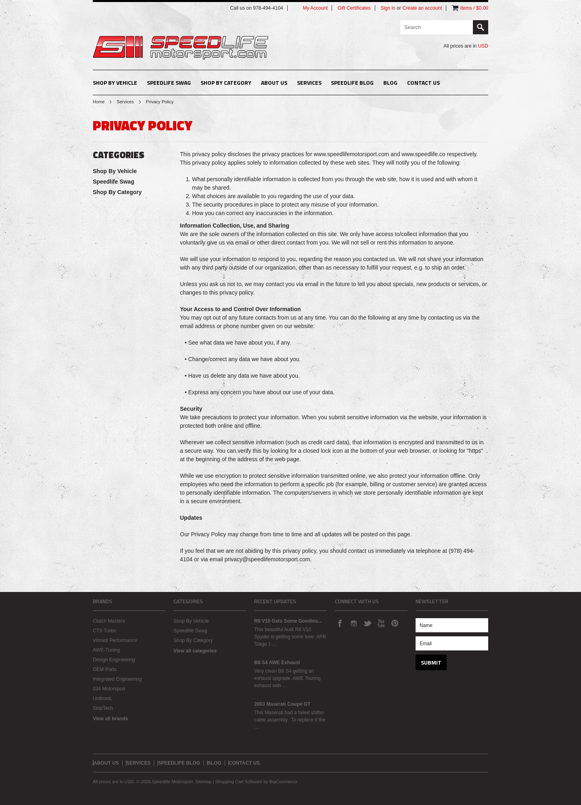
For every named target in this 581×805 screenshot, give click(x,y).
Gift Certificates (354, 8)
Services (125, 101)
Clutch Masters (109, 621)
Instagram (353, 623)
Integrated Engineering (117, 679)
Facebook (340, 623)
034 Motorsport (109, 689)
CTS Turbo (104, 631)
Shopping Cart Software (238, 781)
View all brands (110, 718)
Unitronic (102, 698)
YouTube (381, 623)
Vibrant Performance (115, 640)
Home (98, 101)
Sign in (387, 8)
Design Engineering (114, 660)
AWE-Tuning (106, 650)
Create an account (422, 8)
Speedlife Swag (169, 82)
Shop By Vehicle (115, 82)
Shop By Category (226, 82)
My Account (315, 8)
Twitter (367, 623)
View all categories (195, 651)
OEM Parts (105, 669)
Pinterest (394, 623)
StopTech (103, 708)
